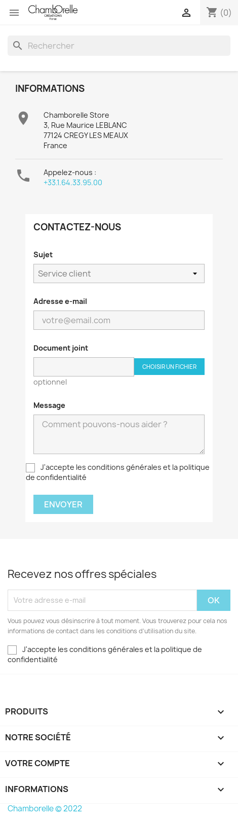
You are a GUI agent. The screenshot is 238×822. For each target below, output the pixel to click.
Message (49, 405)
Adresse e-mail (60, 301)
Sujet (43, 254)
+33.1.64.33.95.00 (73, 182)
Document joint (60, 348)
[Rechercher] (119, 46)
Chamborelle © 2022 (45, 808)
